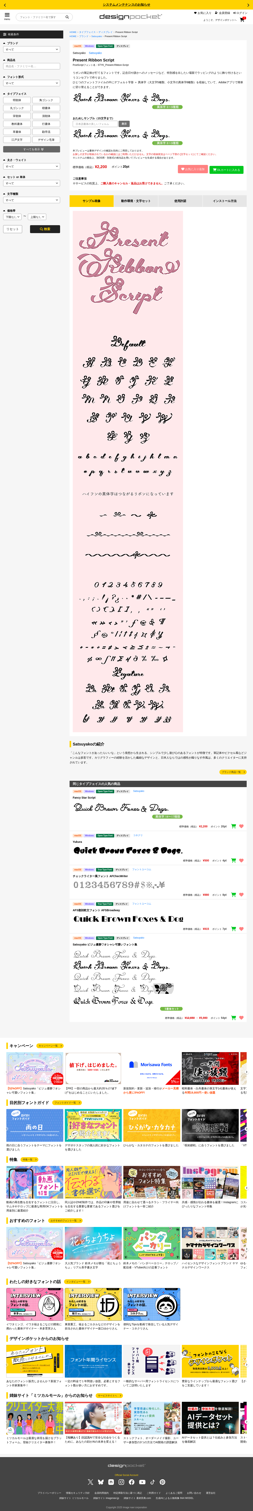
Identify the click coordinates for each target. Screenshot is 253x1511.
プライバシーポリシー (49, 1492)
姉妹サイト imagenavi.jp (106, 1497)
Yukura (77, 841)
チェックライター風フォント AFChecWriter (100, 875)
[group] (34, 1072)
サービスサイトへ (107, 1394)
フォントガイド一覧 (65, 1101)
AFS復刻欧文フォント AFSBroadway (96, 909)
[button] (4, 5)
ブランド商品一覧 (231, 771)
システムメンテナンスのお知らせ (126, 4)
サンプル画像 (91, 200)
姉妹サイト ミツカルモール (73, 1497)
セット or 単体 (14, 177)
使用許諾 (180, 200)
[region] (158, 138)
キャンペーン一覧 (48, 1045)
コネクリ (138, 834)
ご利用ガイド (154, 1492)
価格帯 (9, 210)
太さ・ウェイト (14, 160)
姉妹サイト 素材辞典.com (137, 1497)
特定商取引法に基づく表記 (127, 1492)
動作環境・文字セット (136, 200)
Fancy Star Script (84, 796)
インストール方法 (224, 200)
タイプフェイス (87, 32)
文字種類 (10, 193)
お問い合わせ (194, 1492)
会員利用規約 (101, 1492)
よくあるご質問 (174, 1492)
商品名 (9, 60)
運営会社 (210, 1492)
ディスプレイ (105, 32)
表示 (124, 123)
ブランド (10, 43)
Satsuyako (96, 36)
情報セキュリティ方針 (78, 1492)
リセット (12, 229)
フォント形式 (13, 76)
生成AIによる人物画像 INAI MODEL (175, 1497)
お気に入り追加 (191, 168)
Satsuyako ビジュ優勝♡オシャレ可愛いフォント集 (105, 943)
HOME (73, 32)
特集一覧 (27, 1158)
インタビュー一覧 (75, 1280)
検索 (45, 229)
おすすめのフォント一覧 (64, 1219)
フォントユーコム (141, 868)
